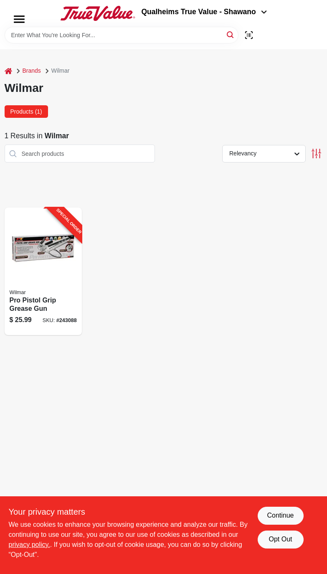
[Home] (8, 70)
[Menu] (19, 19)
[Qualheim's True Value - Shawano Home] (97, 13)
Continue (280, 515)
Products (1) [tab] (26, 111)
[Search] (231, 34)
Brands (32, 70)
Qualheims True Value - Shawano (203, 12)
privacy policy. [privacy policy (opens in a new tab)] (29, 544)
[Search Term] (121, 35)
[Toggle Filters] (316, 153)
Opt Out (280, 539)
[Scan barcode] (249, 35)
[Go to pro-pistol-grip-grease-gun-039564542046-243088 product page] (43, 271)
